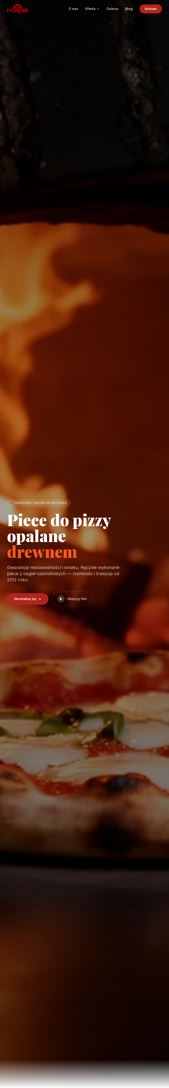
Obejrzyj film (71, 598)
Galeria (112, 9)
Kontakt (151, 9)
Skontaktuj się (27, 599)
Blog (128, 9)
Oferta (92, 9)
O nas (73, 9)
